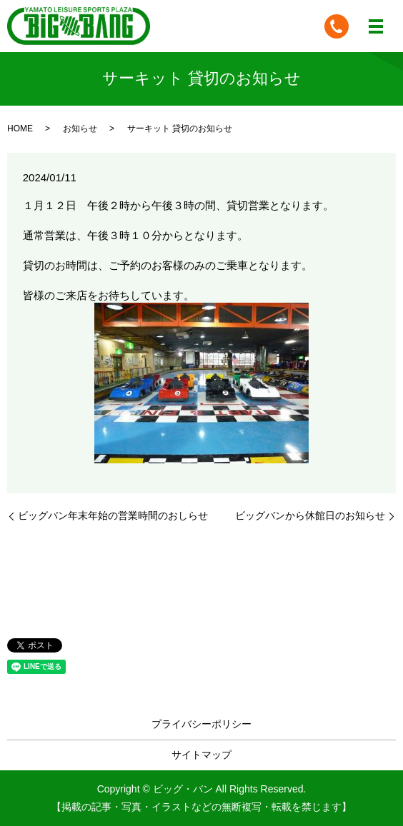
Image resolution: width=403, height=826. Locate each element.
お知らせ (80, 129)
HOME (20, 129)
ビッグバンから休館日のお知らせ (310, 515)
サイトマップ (201, 754)
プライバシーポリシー (201, 724)
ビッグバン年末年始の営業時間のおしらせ (113, 515)
